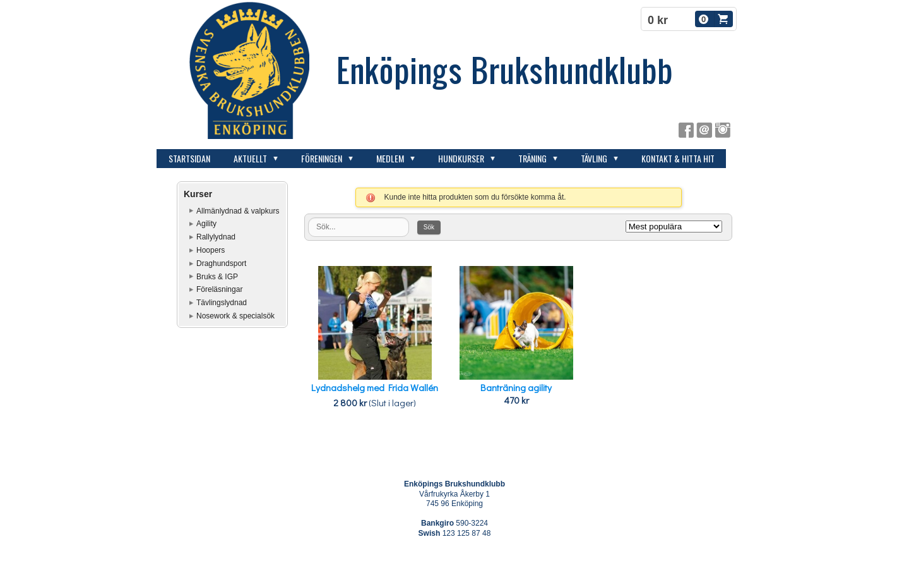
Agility (206, 223)
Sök (429, 227)
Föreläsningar (219, 289)
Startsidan (189, 158)
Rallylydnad (215, 237)
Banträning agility (516, 387)
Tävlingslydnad (221, 302)
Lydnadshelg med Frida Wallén (374, 387)
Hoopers (210, 250)
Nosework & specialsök (235, 315)
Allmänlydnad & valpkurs (237, 211)
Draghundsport (221, 263)
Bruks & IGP (217, 276)
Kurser (198, 194)
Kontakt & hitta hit (678, 158)
